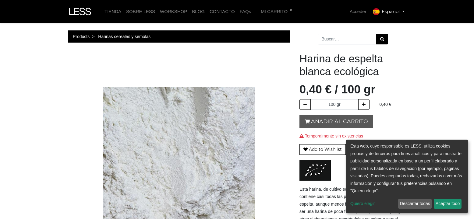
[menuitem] (113, 12)
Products (81, 36)
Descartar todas (415, 203)
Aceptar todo (448, 203)
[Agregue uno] (364, 104)
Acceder (358, 11)
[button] (322, 149)
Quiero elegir (362, 203)
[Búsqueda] (382, 39)
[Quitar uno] (305, 104)
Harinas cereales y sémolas (124, 36)
